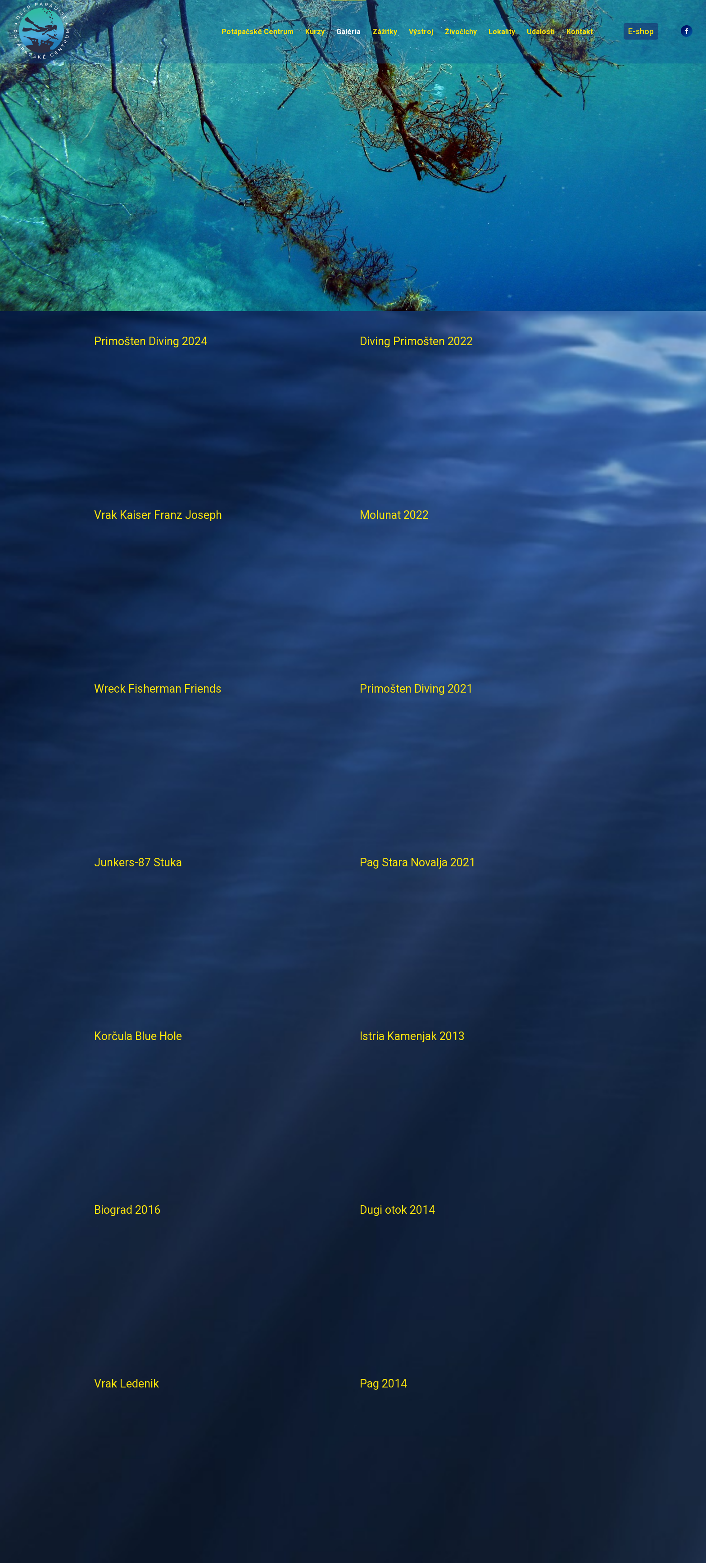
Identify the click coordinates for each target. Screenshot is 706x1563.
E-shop (641, 31)
